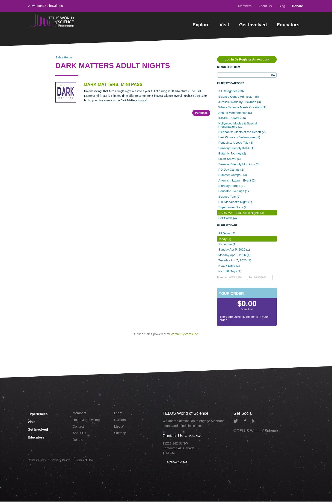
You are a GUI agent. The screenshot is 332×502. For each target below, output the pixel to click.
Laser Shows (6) (229, 158)
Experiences (41, 413)
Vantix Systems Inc (184, 334)
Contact (79, 428)
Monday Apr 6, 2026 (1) (234, 255)
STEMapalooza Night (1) (235, 202)
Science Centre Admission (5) (238, 96)
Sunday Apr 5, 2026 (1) (234, 249)
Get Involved (253, 24)
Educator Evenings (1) (233, 191)
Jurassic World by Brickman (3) (239, 102)
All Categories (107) (232, 91)
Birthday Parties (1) (231, 185)
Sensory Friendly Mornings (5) (239, 164)
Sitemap (121, 435)
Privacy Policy (64, 462)
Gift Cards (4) (227, 218)
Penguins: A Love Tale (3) (235, 142)
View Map (193, 436)
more (142, 100)
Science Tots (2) (229, 196)
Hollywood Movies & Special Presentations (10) (237, 125)
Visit (224, 24)
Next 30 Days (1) (229, 271)
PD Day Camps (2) (231, 169)
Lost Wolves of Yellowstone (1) (239, 137)
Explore (201, 24)
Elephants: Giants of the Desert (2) (242, 132)
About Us (265, 6)
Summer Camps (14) (232, 175)
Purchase (201, 113)
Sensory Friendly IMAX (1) (236, 148)
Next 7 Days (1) (229, 265)
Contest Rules (38, 462)
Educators (288, 24)
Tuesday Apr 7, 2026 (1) (234, 260)
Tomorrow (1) (227, 244)
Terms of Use (89, 462)
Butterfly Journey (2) (232, 153)
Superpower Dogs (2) (233, 207)
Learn (119, 413)
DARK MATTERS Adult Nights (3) (241, 213)
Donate (297, 6)
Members (245, 6)
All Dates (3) (226, 233)
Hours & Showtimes (89, 421)
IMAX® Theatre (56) (232, 118)
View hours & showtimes (45, 6)
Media (119, 428)
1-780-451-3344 (176, 462)
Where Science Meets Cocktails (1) (242, 107)
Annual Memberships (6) (235, 113)
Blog (282, 6)
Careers (120, 421)
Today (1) (224, 239)
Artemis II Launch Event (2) (237, 180)
